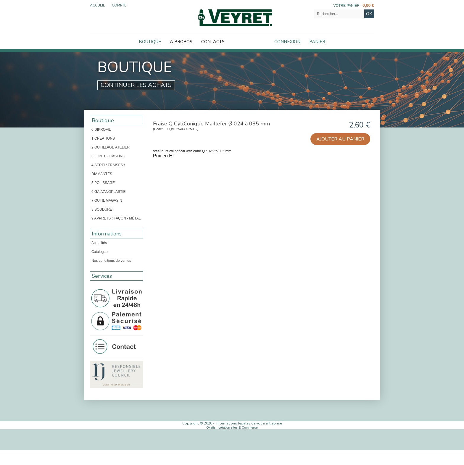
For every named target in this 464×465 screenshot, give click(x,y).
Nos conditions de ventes (111, 261)
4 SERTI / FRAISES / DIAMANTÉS (108, 169)
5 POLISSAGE (103, 183)
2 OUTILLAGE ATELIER (110, 147)
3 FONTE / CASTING (108, 156)
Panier (317, 42)
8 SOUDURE (101, 209)
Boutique (150, 42)
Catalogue (99, 252)
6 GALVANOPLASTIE (108, 192)
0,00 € (368, 5)
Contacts (213, 42)
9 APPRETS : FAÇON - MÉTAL (116, 218)
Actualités (99, 243)
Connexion (287, 42)
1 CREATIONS (103, 138)
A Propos (181, 42)
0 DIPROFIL (101, 129)
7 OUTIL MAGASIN (106, 200)
